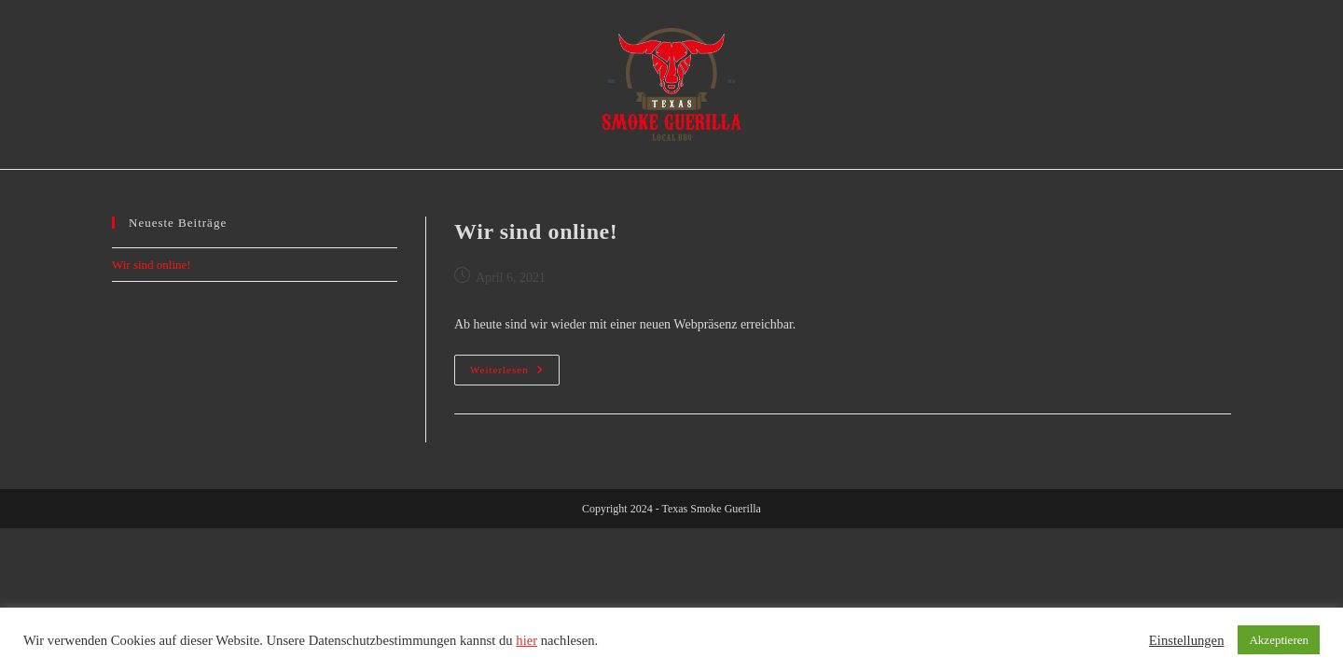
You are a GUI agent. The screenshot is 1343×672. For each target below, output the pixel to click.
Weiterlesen (515, 374)
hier (526, 640)
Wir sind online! (535, 231)
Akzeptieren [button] (1278, 640)
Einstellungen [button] (1187, 640)
